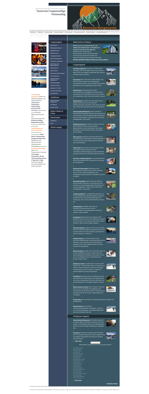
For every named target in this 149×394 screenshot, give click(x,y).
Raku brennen (54, 68)
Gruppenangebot (56, 42)
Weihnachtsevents (79, 32)
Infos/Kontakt (55, 117)
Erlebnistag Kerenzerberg (57, 73)
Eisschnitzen (53, 45)
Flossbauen (53, 104)
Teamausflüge (48, 32)
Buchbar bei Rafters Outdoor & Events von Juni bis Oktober (90, 59)
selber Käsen (54, 70)
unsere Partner (90, 32)
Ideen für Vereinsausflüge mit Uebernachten (38, 98)
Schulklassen (54, 97)
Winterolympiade (55, 82)
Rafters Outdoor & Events (56, 112)
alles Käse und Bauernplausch (54, 64)
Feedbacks (53, 120)
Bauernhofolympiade (56, 58)
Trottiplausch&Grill (55, 56)
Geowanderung (54, 76)
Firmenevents (68, 32)
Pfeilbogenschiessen (56, 48)
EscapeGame (54, 93)
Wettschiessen (54, 53)
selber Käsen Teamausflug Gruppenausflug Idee (38, 136)
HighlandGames (54, 50)
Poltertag (40, 32)
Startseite (33, 32)
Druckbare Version (112, 383)
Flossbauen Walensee (56, 61)
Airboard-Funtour (55, 85)
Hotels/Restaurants (102, 32)
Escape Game (54, 107)
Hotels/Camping (56, 127)
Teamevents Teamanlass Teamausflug (35, 104)
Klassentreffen (42, 146)
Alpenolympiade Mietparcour (54, 79)
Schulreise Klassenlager (38, 148)
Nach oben (78, 341)
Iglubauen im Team (55, 88)
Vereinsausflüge (58, 32)
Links (51, 123)
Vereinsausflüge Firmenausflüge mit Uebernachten (38, 164)
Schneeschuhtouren (55, 90)
